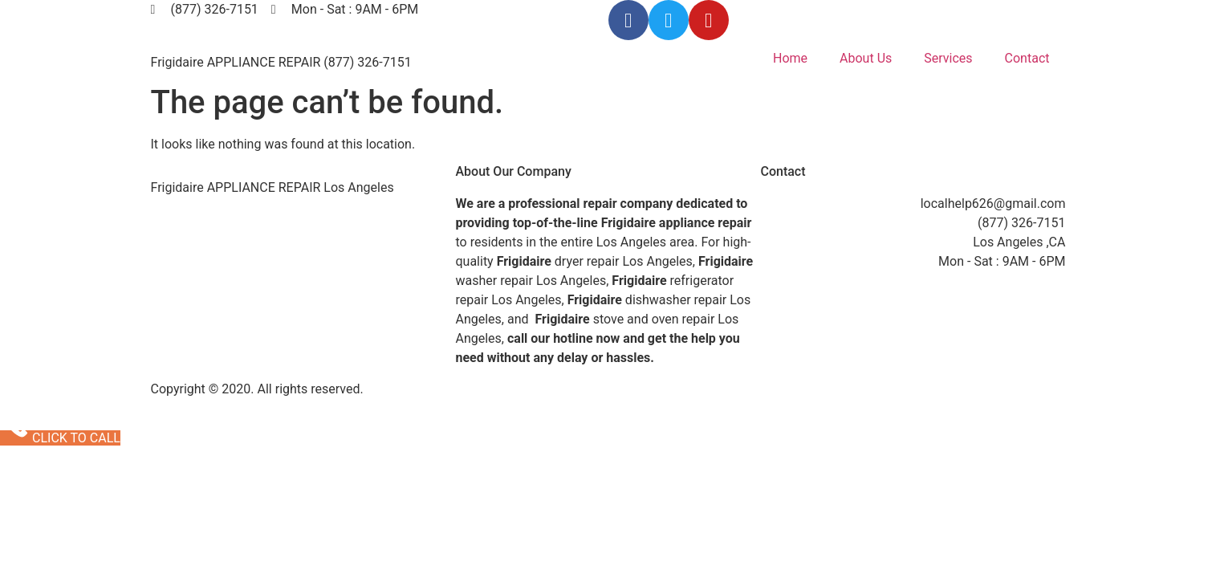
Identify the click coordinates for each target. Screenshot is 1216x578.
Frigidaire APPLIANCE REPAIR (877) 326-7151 (281, 62)
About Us (866, 58)
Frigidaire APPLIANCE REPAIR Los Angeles (272, 187)
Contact (1027, 58)
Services (948, 58)
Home (790, 58)
